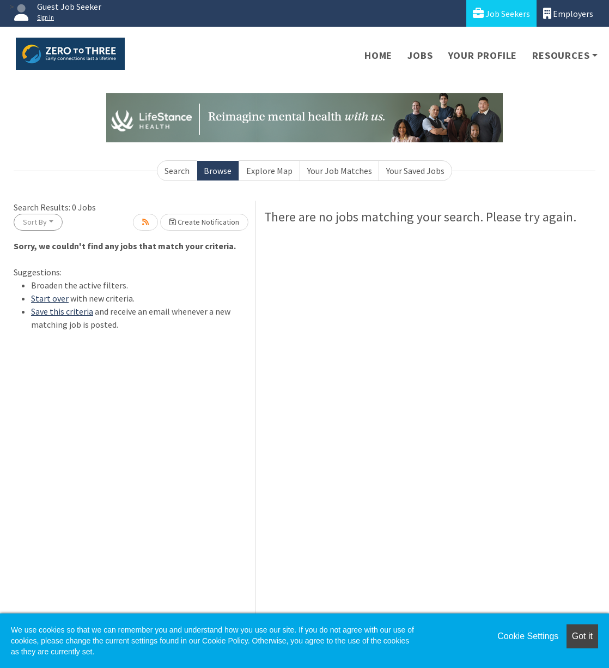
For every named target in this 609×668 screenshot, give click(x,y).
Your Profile (482, 55)
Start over (50, 298)
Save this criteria (62, 311)
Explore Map (269, 170)
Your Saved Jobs (415, 170)
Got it (582, 636)
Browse (218, 170)
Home (378, 55)
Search (177, 170)
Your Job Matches (339, 170)
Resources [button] (560, 55)
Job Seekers (501, 13)
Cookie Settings (527, 636)
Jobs (420, 55)
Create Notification (204, 222)
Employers (568, 13)
